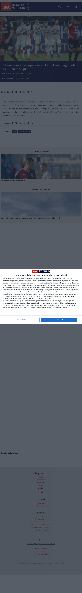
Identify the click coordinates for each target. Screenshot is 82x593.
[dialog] (41, 296)
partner (18, 278)
